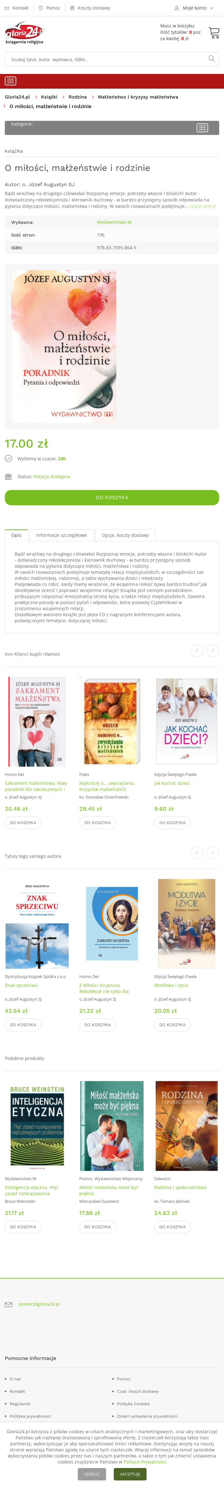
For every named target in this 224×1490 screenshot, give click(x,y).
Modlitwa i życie (171, 985)
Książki (51, 97)
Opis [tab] (16, 535)
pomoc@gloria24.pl (39, 1304)
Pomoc (124, 1379)
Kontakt (17, 1391)
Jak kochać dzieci (172, 783)
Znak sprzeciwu (21, 985)
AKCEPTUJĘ (130, 1474)
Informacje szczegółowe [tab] (61, 535)
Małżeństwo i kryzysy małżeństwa (144, 97)
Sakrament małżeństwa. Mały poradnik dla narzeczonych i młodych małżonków (36, 789)
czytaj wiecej (203, 206)
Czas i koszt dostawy (138, 1391)
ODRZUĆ (92, 1474)
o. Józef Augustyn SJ (48, 185)
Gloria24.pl (18, 97)
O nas (15, 1379)
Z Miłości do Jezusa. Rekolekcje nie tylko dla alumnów (104, 991)
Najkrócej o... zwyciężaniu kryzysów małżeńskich (106, 786)
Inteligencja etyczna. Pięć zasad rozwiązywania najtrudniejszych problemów (35, 1194)
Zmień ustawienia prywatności (147, 1416)
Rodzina (81, 97)
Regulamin (20, 1404)
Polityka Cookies (133, 1404)
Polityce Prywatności (145, 1462)
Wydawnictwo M (114, 222)
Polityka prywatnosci (30, 1416)
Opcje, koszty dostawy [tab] (125, 535)
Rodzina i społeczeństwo (180, 1188)
